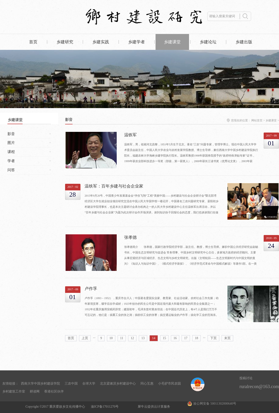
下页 (213, 338)
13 (143, 338)
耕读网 (35, 391)
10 (111, 338)
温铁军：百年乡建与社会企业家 (114, 186)
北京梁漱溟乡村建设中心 (118, 383)
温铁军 (130, 135)
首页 (33, 42)
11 (121, 338)
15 (164, 338)
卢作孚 (91, 288)
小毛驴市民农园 (169, 383)
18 (196, 338)
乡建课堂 (271, 120)
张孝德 (130, 237)
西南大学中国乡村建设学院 (40, 383)
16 (175, 338)
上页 (85, 338)
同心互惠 (146, 383)
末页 (227, 338)
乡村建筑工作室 (13, 391)
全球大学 (88, 383)
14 (153, 338)
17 (185, 338)
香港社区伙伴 (54, 391)
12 (132, 338)
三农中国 (71, 383)
